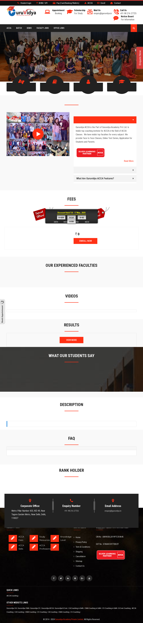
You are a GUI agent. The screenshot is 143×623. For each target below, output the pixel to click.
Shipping (78, 546)
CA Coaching (19, 607)
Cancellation (80, 551)
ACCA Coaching (12, 590)
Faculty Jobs (43, 28)
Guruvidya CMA (23, 603)
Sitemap (78, 556)
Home (77, 532)
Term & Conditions (82, 542)
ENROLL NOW (85, 235)
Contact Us (79, 561)
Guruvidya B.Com (61, 603)
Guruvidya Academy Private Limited (69, 614)
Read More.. (129, 155)
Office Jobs (59, 28)
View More (71, 334)
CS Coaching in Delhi (110, 603)
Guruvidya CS (35, 603)
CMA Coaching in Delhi (93, 603)
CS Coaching (42, 607)
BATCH (19, 28)
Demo (29, 28)
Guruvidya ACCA (47, 603)
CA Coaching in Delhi (76, 603)
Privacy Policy (80, 537)
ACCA (9, 28)
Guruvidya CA (12, 603)
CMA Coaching (30, 607)
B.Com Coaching (125, 603)
